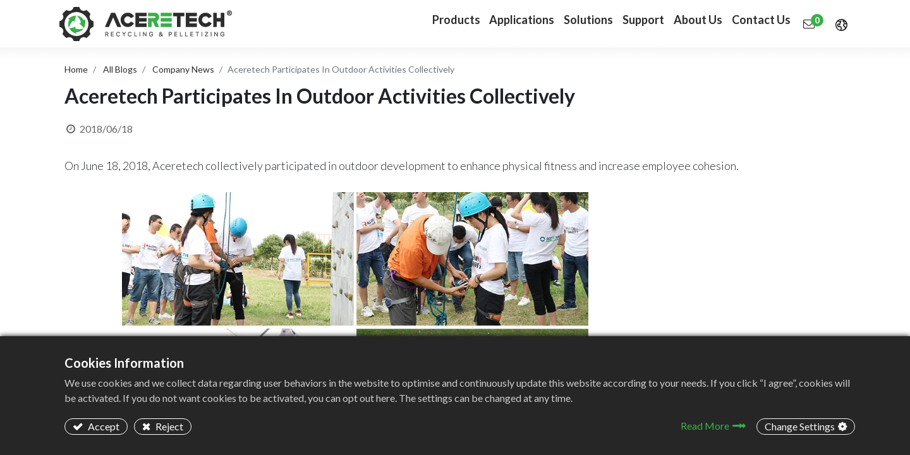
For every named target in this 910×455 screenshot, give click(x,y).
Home (76, 69)
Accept (102, 426)
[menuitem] (491, 23)
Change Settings (800, 426)
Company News (183, 69)
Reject (168, 426)
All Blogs (120, 69)
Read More (705, 426)
